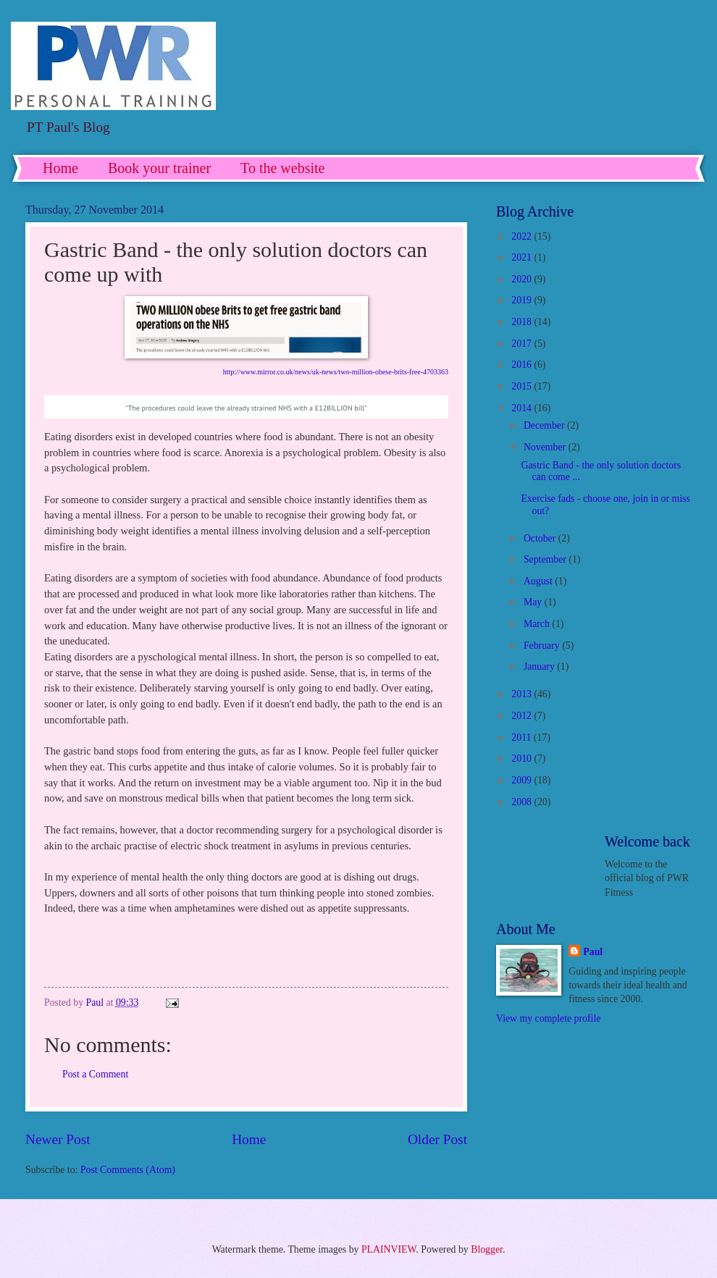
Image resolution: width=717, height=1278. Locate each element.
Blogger (487, 1249)
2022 (522, 236)
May (534, 602)
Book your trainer (159, 168)
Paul (593, 951)
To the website (282, 168)
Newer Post (58, 1139)
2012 (522, 715)
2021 (522, 257)
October (541, 538)
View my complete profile (548, 1018)
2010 (522, 758)
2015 (522, 386)
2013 (522, 694)
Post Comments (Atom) (127, 1169)
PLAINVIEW (388, 1249)
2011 (522, 737)
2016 (522, 364)
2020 (522, 279)
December (545, 425)
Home (60, 168)
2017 (522, 343)
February (543, 645)
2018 (522, 321)
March (538, 623)
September (546, 559)
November (546, 447)
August (539, 581)
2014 (522, 408)
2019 (522, 300)
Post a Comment (95, 1074)
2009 (522, 780)
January (540, 666)
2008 (522, 801)
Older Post (437, 1139)
